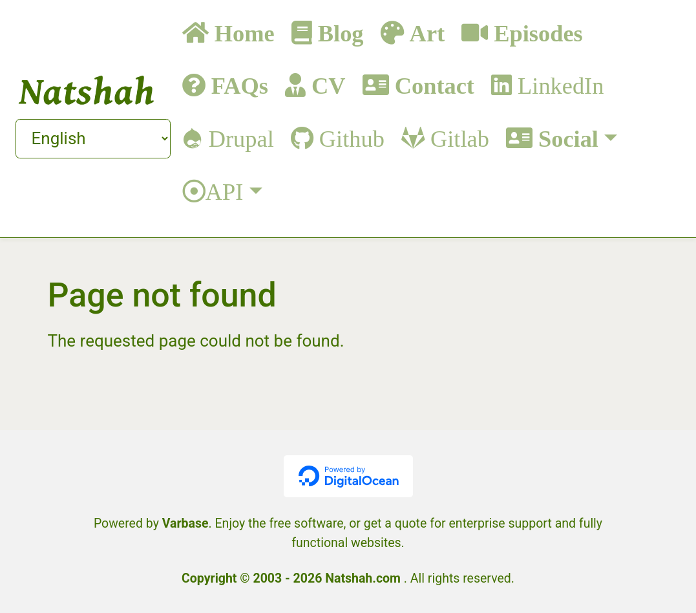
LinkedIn (558, 85)
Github (349, 138)
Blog (338, 33)
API (225, 191)
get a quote (395, 523)
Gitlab (457, 138)
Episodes (535, 33)
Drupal (238, 138)
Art (424, 33)
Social (565, 138)
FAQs (237, 85)
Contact (431, 85)
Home (242, 33)
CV (326, 85)
